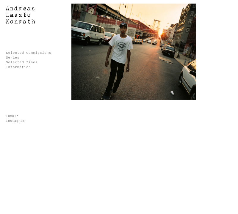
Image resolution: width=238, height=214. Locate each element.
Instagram (15, 121)
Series (13, 57)
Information (18, 67)
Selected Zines (21, 62)
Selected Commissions (28, 53)
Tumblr (12, 116)
